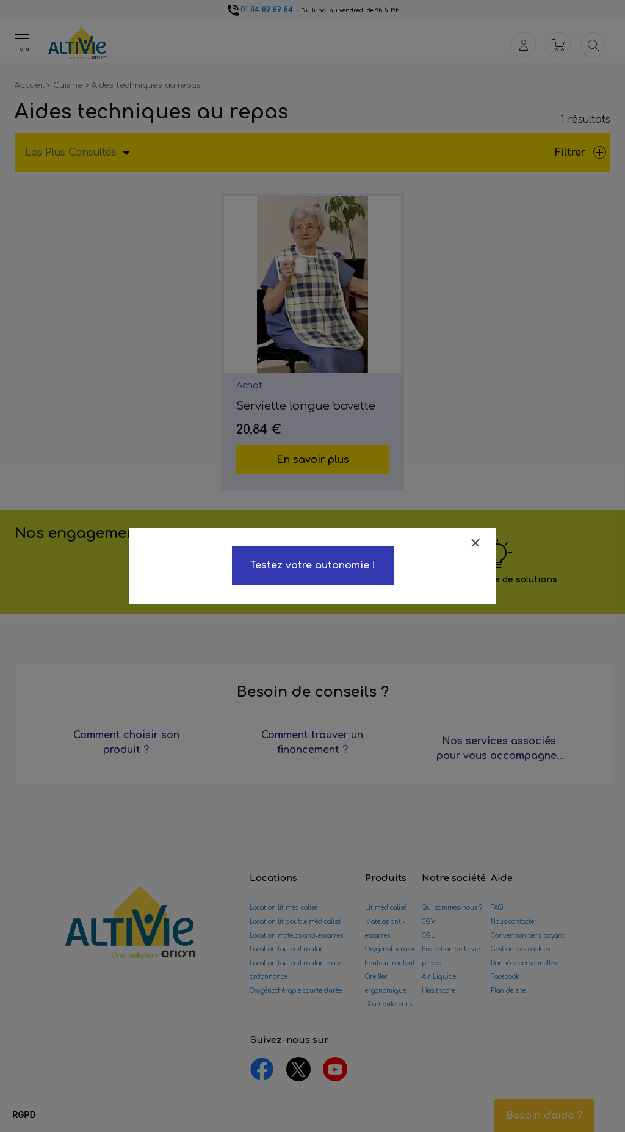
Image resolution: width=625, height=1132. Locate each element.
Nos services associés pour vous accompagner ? (498, 756)
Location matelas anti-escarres (296, 935)
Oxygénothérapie (390, 949)
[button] (24, 1115)
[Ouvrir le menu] (22, 42)
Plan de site (508, 990)
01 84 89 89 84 (259, 9)
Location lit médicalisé (283, 907)
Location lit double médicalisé (295, 921)
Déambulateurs (388, 1004)
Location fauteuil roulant (288, 949)
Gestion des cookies (520, 949)
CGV (428, 921)
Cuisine (69, 85)
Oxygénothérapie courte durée (296, 990)
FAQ (497, 907)
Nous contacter (514, 921)
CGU (429, 935)
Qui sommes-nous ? (452, 907)
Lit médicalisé (385, 907)
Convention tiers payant (528, 935)
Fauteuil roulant (390, 963)
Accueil (30, 85)
